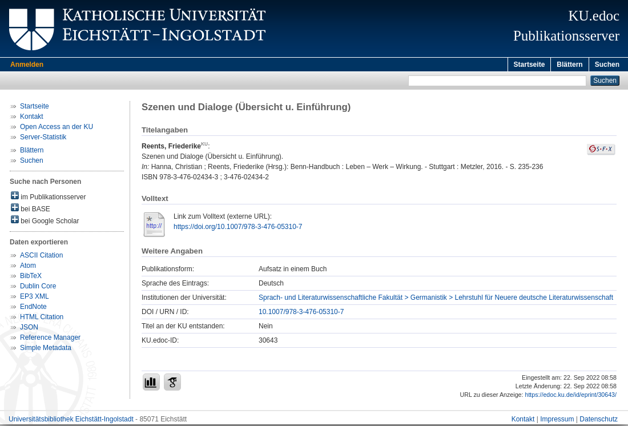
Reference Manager (50, 339)
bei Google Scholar (45, 222)
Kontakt (31, 118)
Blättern (569, 65)
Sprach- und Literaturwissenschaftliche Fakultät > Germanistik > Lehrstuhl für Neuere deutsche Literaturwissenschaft (436, 299)
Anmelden (26, 65)
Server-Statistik (43, 139)
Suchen (607, 65)
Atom (28, 267)
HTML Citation (41, 319)
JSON (29, 329)
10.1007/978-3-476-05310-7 (301, 314)
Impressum (557, 421)
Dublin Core (38, 288)
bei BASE (30, 210)
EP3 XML (34, 298)
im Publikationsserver (48, 198)
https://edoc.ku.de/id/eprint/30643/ (571, 396)
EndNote (33, 308)
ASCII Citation (41, 257)
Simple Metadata (45, 349)
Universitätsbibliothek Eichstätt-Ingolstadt (71, 421)
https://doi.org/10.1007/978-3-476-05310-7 (238, 228)
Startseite (529, 65)
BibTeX (31, 278)
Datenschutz (598, 421)
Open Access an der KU (56, 128)
